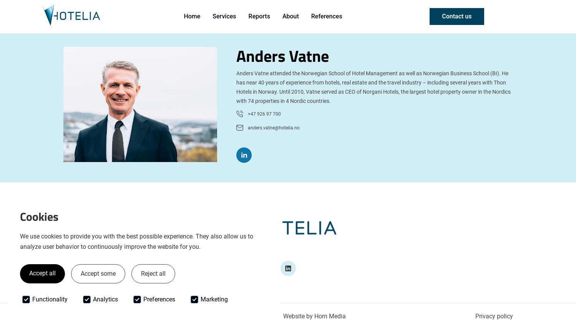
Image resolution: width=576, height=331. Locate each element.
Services (224, 16)
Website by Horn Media (314, 316)
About (290, 16)
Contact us (456, 16)
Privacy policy (494, 316)
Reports (259, 16)
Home (192, 16)
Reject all (153, 273)
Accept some (98, 273)
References (326, 16)
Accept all (42, 273)
